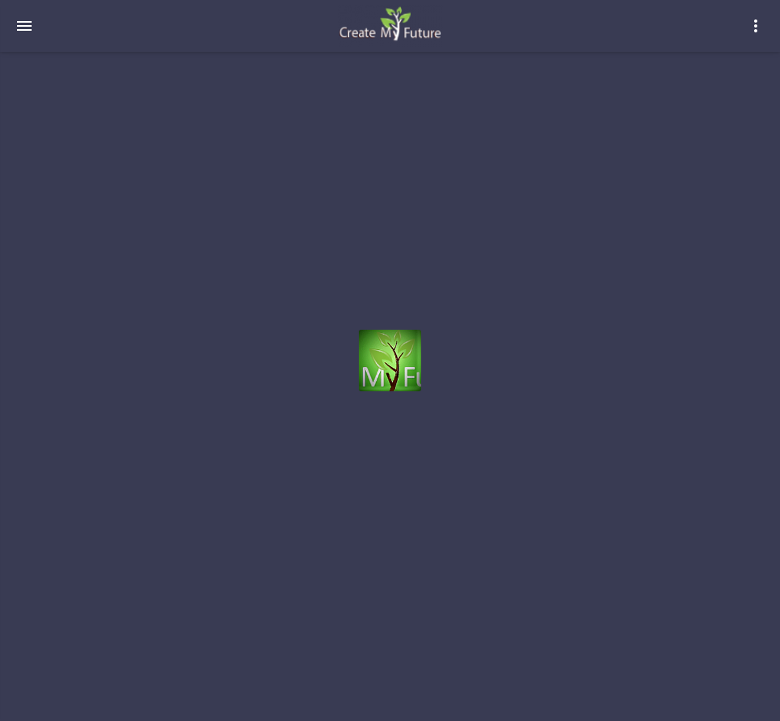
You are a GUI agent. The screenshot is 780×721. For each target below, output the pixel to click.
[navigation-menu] (24, 25)
